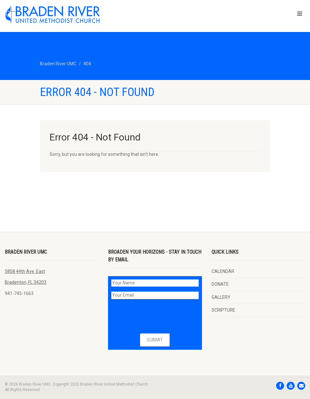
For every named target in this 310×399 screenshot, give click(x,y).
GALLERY (221, 297)
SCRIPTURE (223, 310)
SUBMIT (155, 339)
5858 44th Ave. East (25, 271)
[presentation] (159, 316)
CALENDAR (223, 271)
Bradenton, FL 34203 (25, 282)
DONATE (220, 284)
